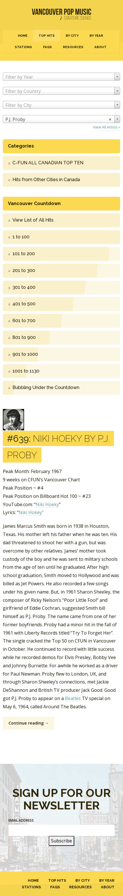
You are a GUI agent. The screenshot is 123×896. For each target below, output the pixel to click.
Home (22, 36)
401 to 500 (23, 303)
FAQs (47, 47)
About (100, 47)
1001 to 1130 (25, 371)
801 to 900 (24, 337)
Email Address (21, 820)
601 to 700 (23, 320)
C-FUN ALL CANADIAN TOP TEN (47, 162)
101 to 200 (23, 253)
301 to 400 (23, 287)
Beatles (73, 698)
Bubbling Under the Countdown (45, 387)
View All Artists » (106, 127)
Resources (73, 47)
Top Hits (47, 36)
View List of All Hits (33, 220)
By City (72, 36)
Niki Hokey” (31, 512)
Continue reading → (29, 723)
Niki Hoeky (47, 504)
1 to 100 (20, 237)
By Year (96, 36)
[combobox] (61, 77)
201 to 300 (23, 270)
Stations (23, 47)
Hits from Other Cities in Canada (46, 179)
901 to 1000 (25, 354)
